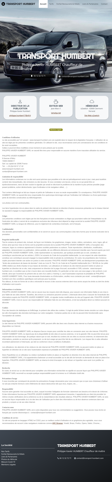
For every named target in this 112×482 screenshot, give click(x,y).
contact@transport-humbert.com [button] (74, 78)
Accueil (43, 4)
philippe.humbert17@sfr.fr (20, 115)
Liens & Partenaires (90, 4)
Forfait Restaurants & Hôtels (68, 4)
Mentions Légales (8, 464)
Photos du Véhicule (9, 459)
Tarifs (51, 4)
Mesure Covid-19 (8, 462)
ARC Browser (57, 423)
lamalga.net (56, 113)
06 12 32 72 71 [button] (38, 76)
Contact (104, 4)
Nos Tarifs (5, 451)
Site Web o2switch (91, 115)
